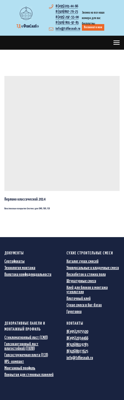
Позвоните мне (93, 27)
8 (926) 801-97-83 (67, 23)
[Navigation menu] (116, 43)
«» (27, 26)
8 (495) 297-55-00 (67, 17)
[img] (26, 13)
